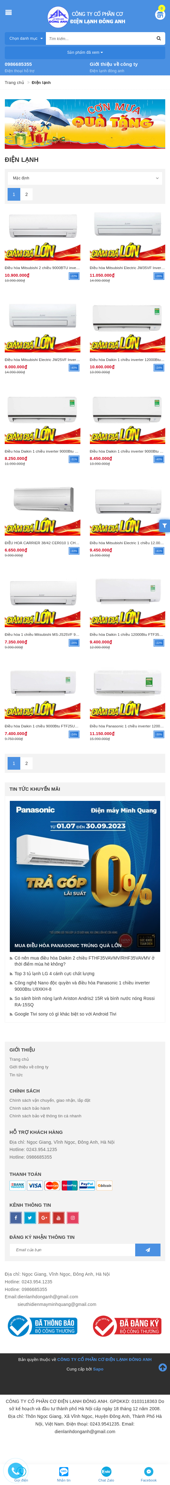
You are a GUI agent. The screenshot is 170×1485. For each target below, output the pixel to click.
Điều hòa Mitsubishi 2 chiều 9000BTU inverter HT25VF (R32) (56, 268)
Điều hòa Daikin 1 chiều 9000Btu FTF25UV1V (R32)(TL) (52, 726)
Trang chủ (19, 1059)
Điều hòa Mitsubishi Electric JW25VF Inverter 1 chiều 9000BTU (58, 359)
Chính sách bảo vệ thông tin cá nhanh (45, 1116)
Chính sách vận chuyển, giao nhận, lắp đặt (49, 1100)
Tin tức (16, 1074)
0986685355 (18, 64)
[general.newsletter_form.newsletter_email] (85, 1250)
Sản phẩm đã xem (85, 52)
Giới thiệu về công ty (114, 64)
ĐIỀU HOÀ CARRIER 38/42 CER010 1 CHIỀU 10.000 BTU (53, 543)
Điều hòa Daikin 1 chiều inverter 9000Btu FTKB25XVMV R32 (56, 451)
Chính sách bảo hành (29, 1108)
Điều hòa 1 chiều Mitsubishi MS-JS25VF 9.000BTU (48, 634)
